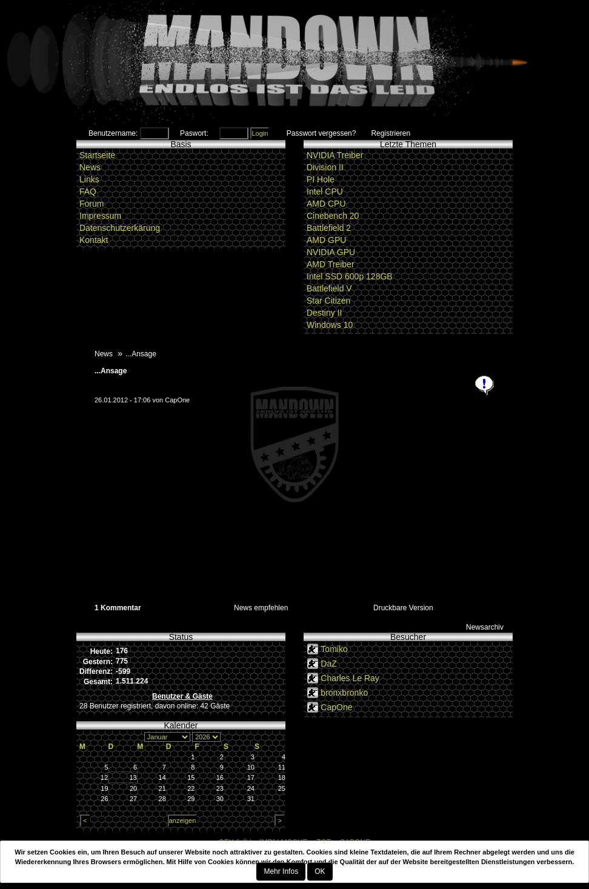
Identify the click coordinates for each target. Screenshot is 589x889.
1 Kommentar (118, 608)
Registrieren (390, 133)
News (90, 167)
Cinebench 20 (333, 216)
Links (89, 179)
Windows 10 (330, 325)
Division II (325, 167)
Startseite (97, 155)
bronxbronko (344, 693)
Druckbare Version (403, 608)
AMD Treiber (330, 264)
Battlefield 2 (329, 228)
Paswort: (194, 133)
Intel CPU (325, 191)
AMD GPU (326, 240)
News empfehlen (261, 608)
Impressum (100, 216)
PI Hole (320, 179)
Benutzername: (113, 133)
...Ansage (111, 371)
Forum (91, 203)
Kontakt (93, 240)
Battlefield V (329, 288)
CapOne (177, 400)
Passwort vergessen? (321, 133)
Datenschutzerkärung (119, 228)
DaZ (328, 663)
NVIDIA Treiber (335, 155)
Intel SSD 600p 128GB (350, 276)
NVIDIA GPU (331, 252)
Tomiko (334, 649)
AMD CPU (326, 203)
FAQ (87, 191)
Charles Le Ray (350, 678)
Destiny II (324, 313)
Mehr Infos (281, 871)
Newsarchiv (485, 627)
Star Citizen (328, 300)
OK (319, 871)
